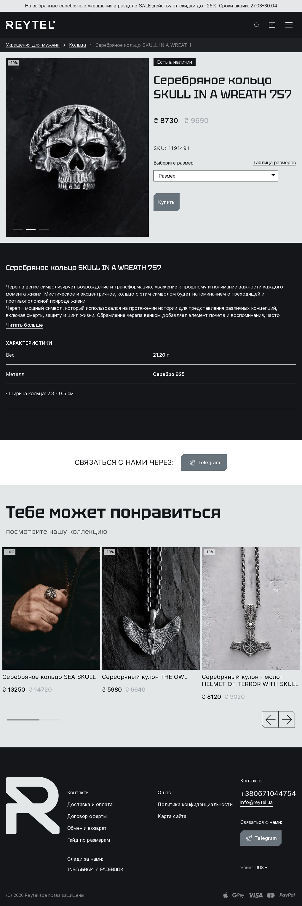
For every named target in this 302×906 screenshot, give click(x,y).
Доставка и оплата (90, 804)
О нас (164, 792)
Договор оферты (87, 816)
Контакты (78, 792)
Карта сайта (172, 816)
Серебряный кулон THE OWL (144, 676)
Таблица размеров (274, 162)
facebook (111, 869)
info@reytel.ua (256, 802)
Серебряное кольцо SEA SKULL (49, 676)
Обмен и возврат (87, 828)
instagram (80, 869)
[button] (270, 720)
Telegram (204, 462)
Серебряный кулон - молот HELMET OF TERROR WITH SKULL (250, 680)
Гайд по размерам (88, 840)
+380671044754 (268, 793)
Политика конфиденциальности (195, 804)
